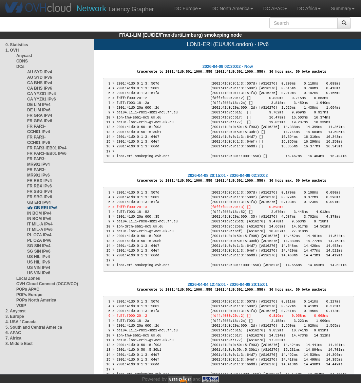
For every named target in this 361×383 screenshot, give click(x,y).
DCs (20, 66)
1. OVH (12, 50)
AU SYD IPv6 (39, 77)
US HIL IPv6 (38, 262)
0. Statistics (16, 44)
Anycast (24, 55)
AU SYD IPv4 (39, 72)
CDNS (22, 61)
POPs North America (36, 300)
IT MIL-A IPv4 (40, 224)
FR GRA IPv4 (39, 115)
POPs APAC (27, 289)
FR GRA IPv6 (39, 120)
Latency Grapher (115, 8)
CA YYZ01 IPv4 (41, 93)
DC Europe (187, 8)
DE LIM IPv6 (39, 110)
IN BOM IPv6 (39, 218)
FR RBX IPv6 (39, 186)
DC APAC (275, 8)
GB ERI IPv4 (39, 202)
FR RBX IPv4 (39, 180)
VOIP (21, 305)
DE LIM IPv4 (39, 104)
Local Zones (28, 278)
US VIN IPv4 (38, 267)
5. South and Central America (33, 327)
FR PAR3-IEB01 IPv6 (46, 153)
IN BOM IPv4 (39, 213)
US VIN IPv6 (38, 273)
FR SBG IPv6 (39, 197)
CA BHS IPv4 (39, 82)
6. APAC (13, 332)
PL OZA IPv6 (39, 240)
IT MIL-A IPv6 (40, 229)
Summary (343, 8)
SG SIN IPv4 (39, 245)
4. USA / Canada (21, 322)
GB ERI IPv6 (45, 207)
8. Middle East (19, 343)
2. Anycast (15, 311)
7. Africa (13, 338)
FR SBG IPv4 (39, 191)
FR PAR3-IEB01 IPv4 (46, 148)
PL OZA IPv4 (39, 235)
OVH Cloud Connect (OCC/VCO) (47, 283)
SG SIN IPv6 (39, 251)
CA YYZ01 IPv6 (41, 99)
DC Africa (309, 8)
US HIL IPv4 (38, 256)
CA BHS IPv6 (39, 88)
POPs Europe (29, 294)
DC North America (232, 8)
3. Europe (14, 316)
